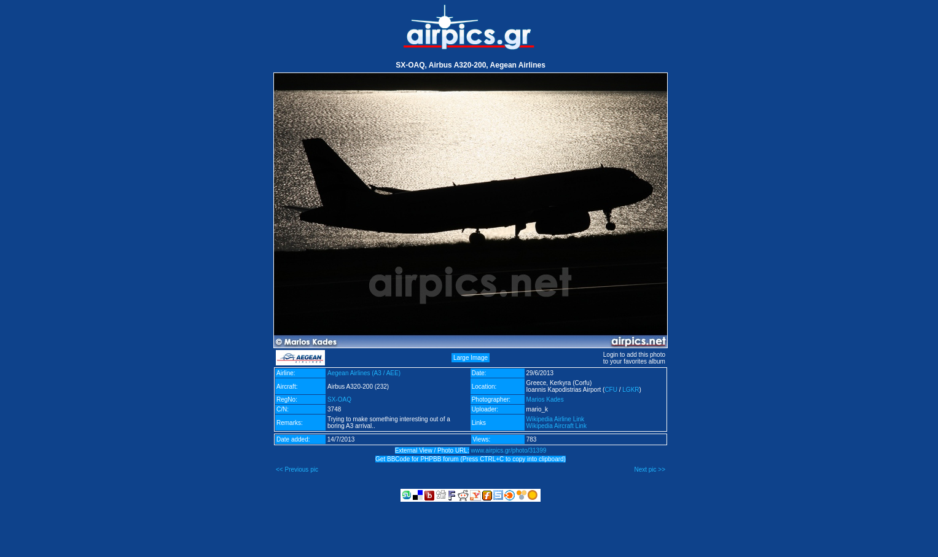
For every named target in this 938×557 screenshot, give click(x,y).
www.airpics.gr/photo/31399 (508, 450)
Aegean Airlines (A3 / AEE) (364, 373)
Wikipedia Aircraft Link (556, 426)
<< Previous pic (297, 469)
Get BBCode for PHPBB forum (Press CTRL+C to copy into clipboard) (470, 459)
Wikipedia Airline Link (555, 419)
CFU (610, 389)
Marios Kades (545, 399)
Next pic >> (649, 469)
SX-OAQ (339, 399)
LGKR (630, 389)
